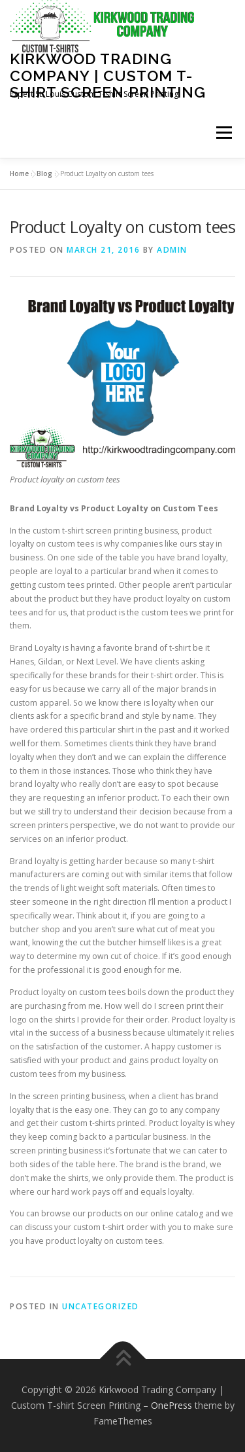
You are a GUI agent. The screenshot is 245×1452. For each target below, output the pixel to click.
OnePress (171, 1405)
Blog (44, 173)
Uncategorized (100, 1306)
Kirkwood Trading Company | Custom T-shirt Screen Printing (108, 75)
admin (172, 249)
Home (19, 173)
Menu (223, 133)
